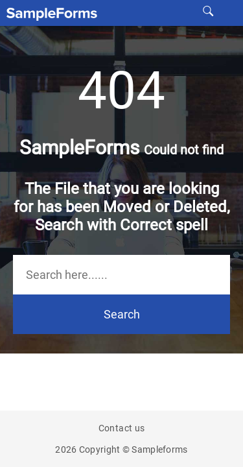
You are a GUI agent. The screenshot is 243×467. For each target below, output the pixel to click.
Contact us (121, 428)
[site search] (208, 10)
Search (122, 314)
